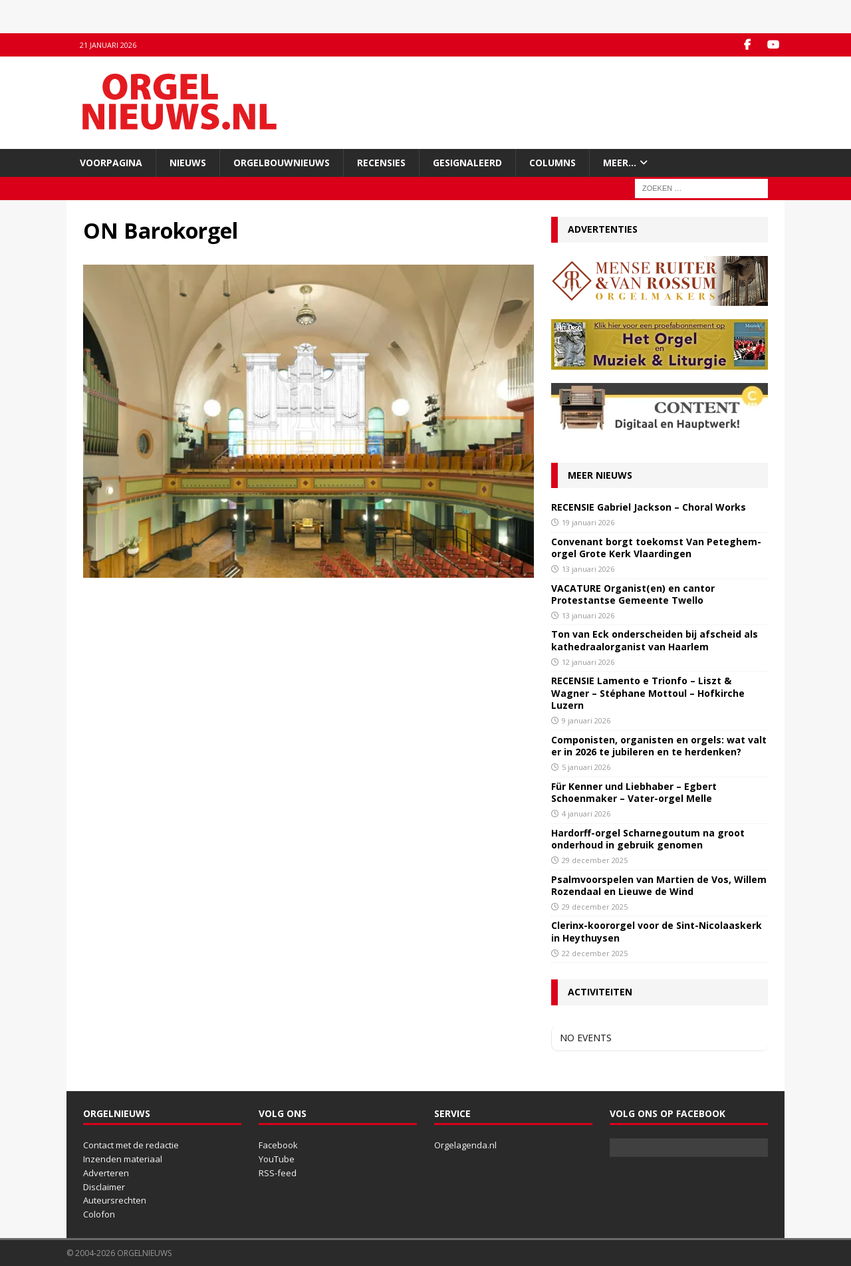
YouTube (277, 1159)
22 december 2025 (595, 953)
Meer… (619, 162)
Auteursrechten (114, 1200)
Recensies (381, 162)
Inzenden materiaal (122, 1159)
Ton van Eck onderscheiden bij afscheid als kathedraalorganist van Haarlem (654, 640)
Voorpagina (111, 162)
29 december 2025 (595, 860)
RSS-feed (278, 1173)
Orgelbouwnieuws (281, 162)
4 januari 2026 (586, 814)
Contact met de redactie (131, 1145)
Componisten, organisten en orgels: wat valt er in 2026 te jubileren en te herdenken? (659, 745)
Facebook (278, 1145)
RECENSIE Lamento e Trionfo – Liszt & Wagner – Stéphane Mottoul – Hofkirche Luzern (648, 692)
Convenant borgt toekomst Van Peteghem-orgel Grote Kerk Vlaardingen (656, 547)
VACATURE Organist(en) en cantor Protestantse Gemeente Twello (633, 594)
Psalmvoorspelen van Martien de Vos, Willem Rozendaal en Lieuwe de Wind (659, 885)
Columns (552, 162)
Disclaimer (104, 1187)
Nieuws (188, 162)
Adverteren (106, 1173)
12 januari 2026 (588, 662)
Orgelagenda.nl (465, 1145)
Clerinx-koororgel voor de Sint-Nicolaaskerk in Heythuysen (656, 931)
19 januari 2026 (588, 522)
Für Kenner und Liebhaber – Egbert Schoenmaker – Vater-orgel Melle (634, 792)
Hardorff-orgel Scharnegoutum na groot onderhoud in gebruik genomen (648, 838)
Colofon (99, 1214)
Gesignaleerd (467, 162)
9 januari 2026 (586, 720)
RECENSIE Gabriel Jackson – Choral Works (648, 507)
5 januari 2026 (586, 767)
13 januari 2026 (588, 569)
